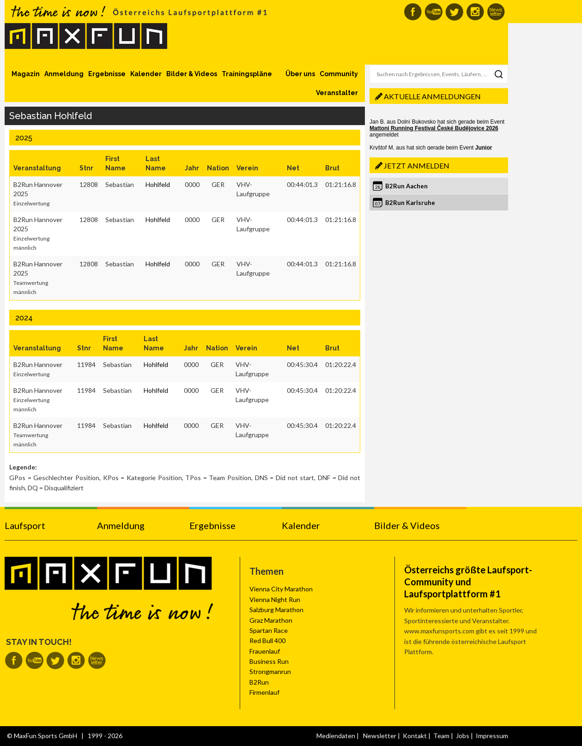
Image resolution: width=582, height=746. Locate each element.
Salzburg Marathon (276, 610)
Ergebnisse (107, 74)
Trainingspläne (247, 74)
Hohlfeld (158, 184)
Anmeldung (64, 74)
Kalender (146, 74)
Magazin (26, 74)
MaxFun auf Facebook (413, 12)
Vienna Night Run (274, 599)
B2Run (259, 682)
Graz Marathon (270, 620)
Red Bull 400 (267, 640)
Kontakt (415, 736)
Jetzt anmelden (416, 165)
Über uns (300, 74)
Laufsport (25, 525)
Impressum (492, 736)
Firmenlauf (264, 692)
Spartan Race (268, 630)
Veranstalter (337, 92)
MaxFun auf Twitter (454, 12)
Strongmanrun (270, 671)
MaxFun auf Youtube (433, 12)
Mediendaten (335, 736)
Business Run (269, 661)
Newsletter (379, 736)
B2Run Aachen (406, 186)
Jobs (462, 736)
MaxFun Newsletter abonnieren (496, 12)
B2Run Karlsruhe (410, 202)
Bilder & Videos (191, 74)
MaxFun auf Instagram (475, 12)
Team (441, 736)
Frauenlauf (264, 651)
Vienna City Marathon (281, 589)
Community (339, 74)
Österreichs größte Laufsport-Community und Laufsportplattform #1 (468, 581)
